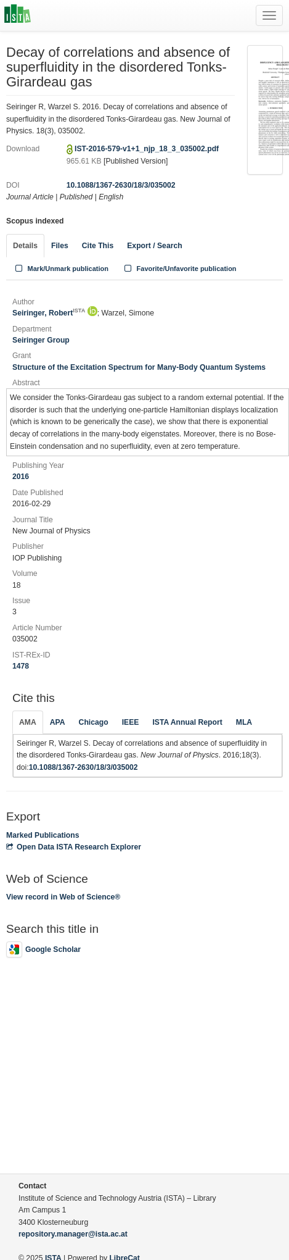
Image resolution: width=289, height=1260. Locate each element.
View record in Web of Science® (63, 897)
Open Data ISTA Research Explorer (73, 847)
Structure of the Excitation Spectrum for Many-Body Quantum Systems (139, 367)
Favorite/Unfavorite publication (179, 268)
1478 (20, 666)
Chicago (93, 722)
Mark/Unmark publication (60, 268)
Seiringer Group (41, 340)
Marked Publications (42, 835)
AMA (27, 722)
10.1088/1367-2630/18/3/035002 (121, 185)
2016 (20, 476)
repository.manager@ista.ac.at (73, 1234)
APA (57, 722)
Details (25, 245)
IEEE (130, 722)
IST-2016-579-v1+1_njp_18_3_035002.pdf (147, 148)
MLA (244, 722)
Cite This (97, 245)
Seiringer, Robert (48, 313)
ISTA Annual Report (187, 722)
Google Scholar (43, 949)
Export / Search (154, 245)
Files (59, 245)
